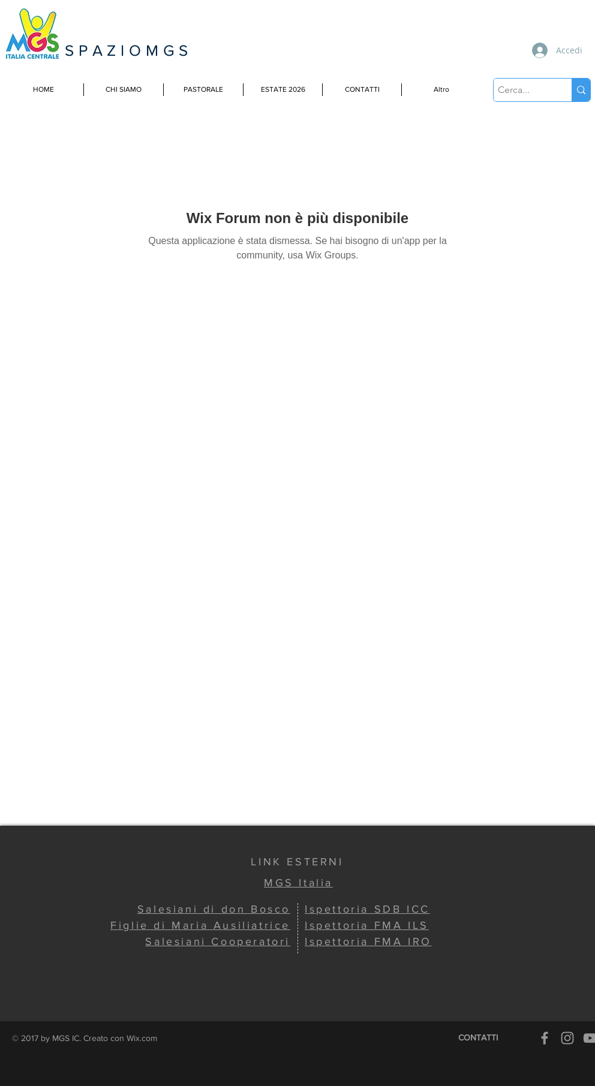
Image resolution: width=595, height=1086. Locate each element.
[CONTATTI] (478, 1038)
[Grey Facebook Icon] (544, 1038)
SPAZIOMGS (129, 50)
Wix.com (142, 1038)
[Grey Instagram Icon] (567, 1038)
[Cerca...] (522, 90)
